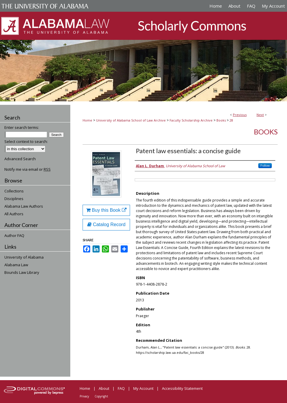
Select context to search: (26, 141)
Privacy (84, 396)
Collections (14, 191)
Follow (265, 165)
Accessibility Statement (182, 388)
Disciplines (13, 198)
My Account (143, 388)
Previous (240, 114)
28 (231, 120)
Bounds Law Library (21, 272)
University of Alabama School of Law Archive (131, 120)
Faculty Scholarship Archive (191, 120)
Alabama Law (16, 264)
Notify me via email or (27, 169)
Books (221, 120)
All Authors (13, 213)
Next (260, 114)
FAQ (121, 388)
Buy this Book (106, 210)
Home (87, 120)
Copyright (101, 396)
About (104, 388)
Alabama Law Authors (23, 206)
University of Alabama (24, 257)
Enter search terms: (21, 127)
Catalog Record (106, 224)
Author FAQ (14, 235)
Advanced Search (20, 158)
